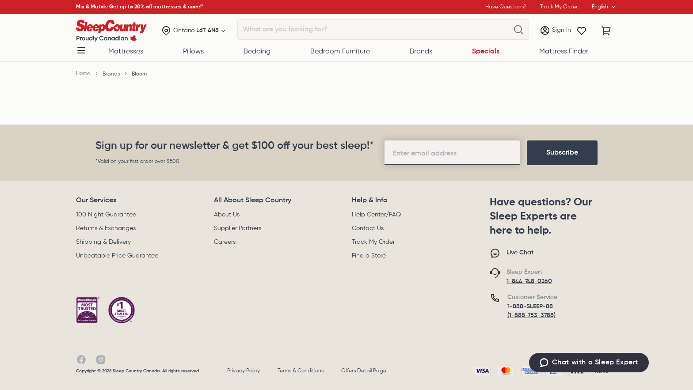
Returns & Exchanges (106, 228)
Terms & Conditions (301, 371)
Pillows (193, 51)
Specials (485, 51)
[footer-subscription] (562, 152)
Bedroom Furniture (340, 51)
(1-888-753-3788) (531, 315)
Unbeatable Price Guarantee (117, 256)
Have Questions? (505, 7)
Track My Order (373, 242)
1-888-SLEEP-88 (530, 306)
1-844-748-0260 (529, 281)
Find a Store (369, 256)
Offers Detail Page (363, 371)
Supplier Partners (237, 228)
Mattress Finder (563, 51)
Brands (421, 51)
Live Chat (519, 253)
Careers (225, 242)
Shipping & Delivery (103, 242)
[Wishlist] (581, 31)
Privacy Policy (243, 371)
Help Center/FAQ (376, 215)
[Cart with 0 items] (606, 31)
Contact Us (368, 228)
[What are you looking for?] (518, 30)
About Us (227, 215)
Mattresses (125, 51)
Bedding (257, 51)
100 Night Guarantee (106, 215)
